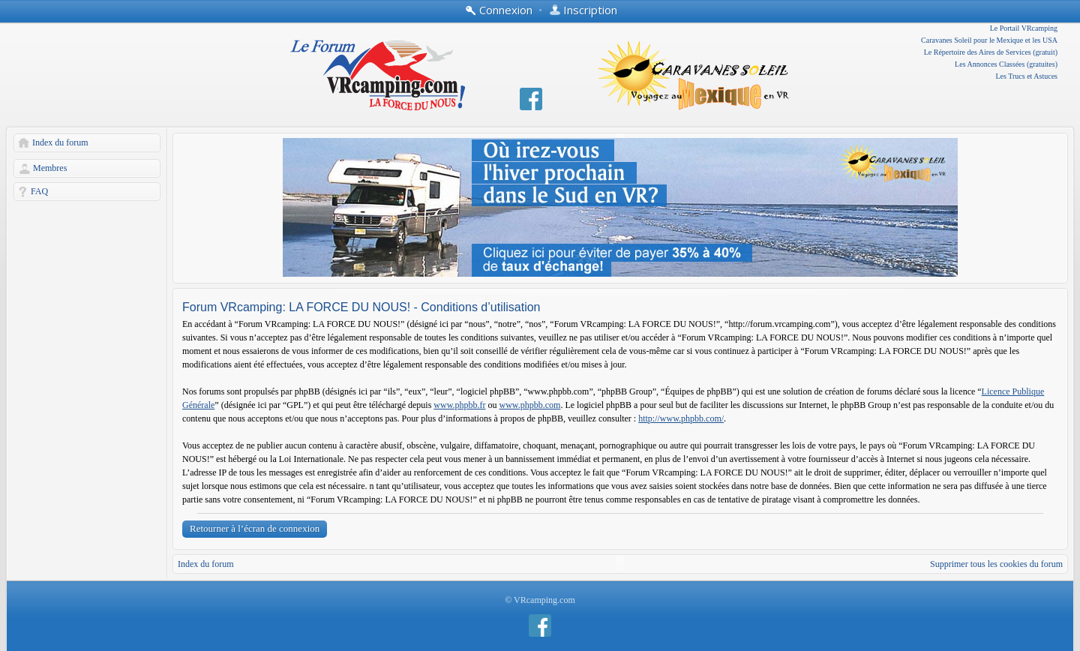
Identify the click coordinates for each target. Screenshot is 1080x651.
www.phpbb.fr (459, 405)
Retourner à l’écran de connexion (255, 528)
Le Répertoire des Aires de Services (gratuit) (991, 52)
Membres (50, 168)
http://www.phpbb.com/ (681, 418)
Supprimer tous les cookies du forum (996, 564)
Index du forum (60, 142)
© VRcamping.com (540, 600)
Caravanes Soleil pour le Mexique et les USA (989, 40)
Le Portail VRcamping (1024, 28)
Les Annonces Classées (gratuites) (1006, 64)
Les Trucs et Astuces (1027, 76)
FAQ (39, 191)
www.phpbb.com (530, 405)
